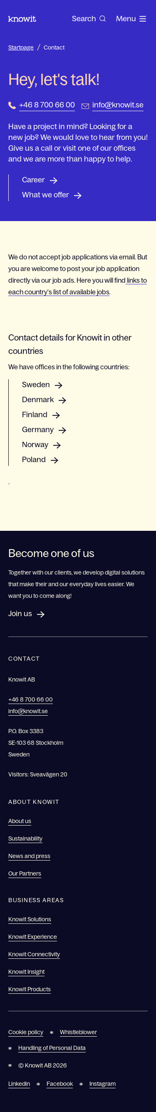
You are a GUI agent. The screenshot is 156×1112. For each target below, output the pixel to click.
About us (19, 821)
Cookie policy (25, 1032)
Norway (35, 444)
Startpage (21, 47)
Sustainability (25, 838)
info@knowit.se (118, 105)
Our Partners (24, 873)
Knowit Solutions (29, 919)
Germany (38, 429)
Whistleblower (78, 1032)
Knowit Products (29, 989)
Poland (34, 459)
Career (33, 180)
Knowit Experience (32, 936)
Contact (54, 47)
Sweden (36, 385)
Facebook (60, 1083)
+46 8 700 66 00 (47, 105)
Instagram (102, 1083)
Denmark (38, 400)
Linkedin (19, 1083)
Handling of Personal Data (52, 1048)
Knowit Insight (26, 971)
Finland (34, 414)
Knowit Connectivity (34, 954)
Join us (20, 613)
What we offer (45, 195)
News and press (29, 856)
